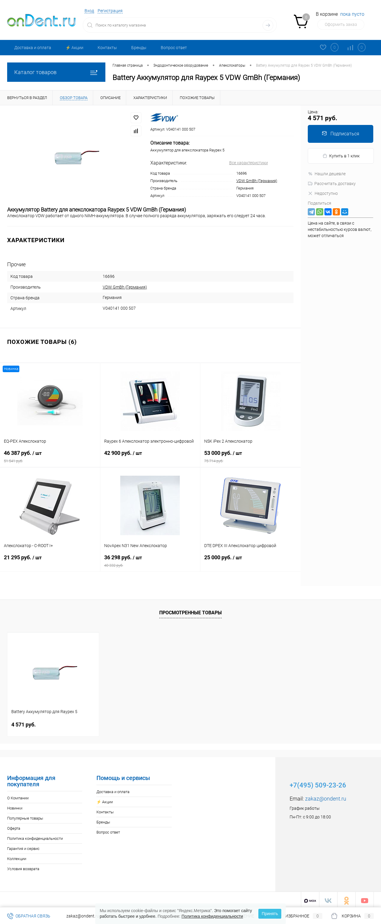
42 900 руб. (150, 456)
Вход (89, 10)
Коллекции (16, 856)
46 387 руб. (50, 456)
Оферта (13, 826)
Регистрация (110, 10)
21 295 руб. (50, 561)
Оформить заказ (341, 24)
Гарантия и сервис (23, 846)
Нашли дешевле (327, 173)
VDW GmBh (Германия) (256, 180)
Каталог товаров (56, 72)
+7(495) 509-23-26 (318, 783)
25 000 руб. (250, 561)
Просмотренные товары (190, 610)
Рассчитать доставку (332, 183)
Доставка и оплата (32, 47)
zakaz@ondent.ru (325, 796)
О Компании (18, 796)
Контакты (107, 47)
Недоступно (323, 193)
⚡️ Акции (74, 47)
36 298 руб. (150, 561)
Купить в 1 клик (341, 156)
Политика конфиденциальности (35, 836)
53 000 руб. (250, 456)
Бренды (138, 47)
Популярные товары (25, 816)
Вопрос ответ (174, 47)
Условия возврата (23, 867)
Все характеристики (248, 162)
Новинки (14, 806)
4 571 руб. (23, 722)
